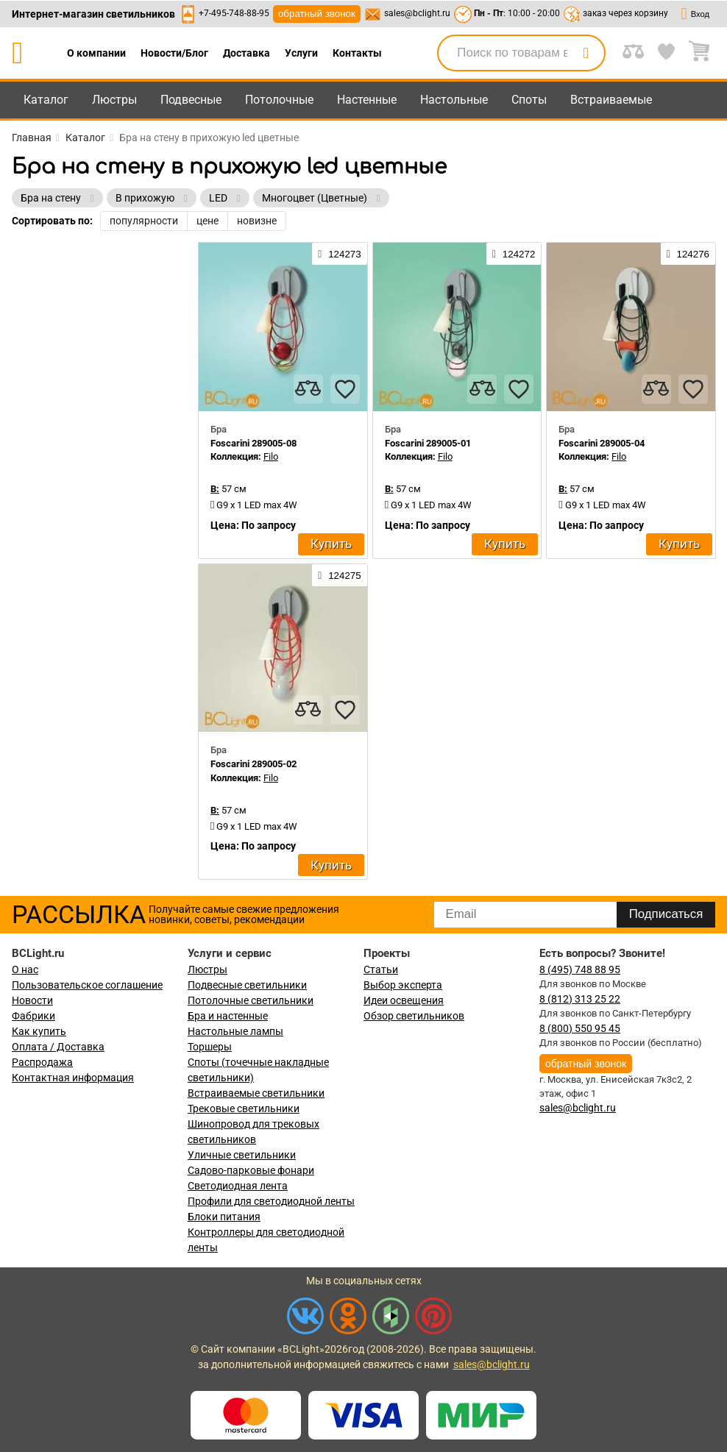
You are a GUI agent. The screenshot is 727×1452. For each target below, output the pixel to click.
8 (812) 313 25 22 (579, 999)
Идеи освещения (404, 1000)
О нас (25, 969)
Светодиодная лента (238, 1186)
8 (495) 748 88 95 (579, 969)
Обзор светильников (414, 1016)
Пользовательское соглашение (87, 985)
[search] (585, 53)
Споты (529, 100)
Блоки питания (224, 1217)
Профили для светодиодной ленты (271, 1201)
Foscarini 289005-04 (601, 443)
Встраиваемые (611, 100)
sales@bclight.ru (417, 13)
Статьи (381, 969)
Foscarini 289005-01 (428, 443)
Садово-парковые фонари (251, 1170)
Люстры (114, 100)
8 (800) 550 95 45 (579, 1028)
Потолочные (279, 100)
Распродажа (42, 1062)
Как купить (39, 1031)
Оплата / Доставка (58, 1047)
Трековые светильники (243, 1108)
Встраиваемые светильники (256, 1093)
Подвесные (190, 100)
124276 (688, 254)
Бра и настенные (228, 1016)
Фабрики (33, 1016)
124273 (339, 254)
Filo (270, 456)
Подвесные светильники (247, 985)
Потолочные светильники (250, 1000)
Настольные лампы (235, 1031)
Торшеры (210, 1047)
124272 (513, 254)
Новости (32, 1000)
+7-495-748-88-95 (234, 13)
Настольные (454, 100)
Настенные (367, 100)
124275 (339, 575)
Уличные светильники (242, 1155)
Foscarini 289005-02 (253, 763)
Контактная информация (73, 1077)
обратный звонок (316, 13)
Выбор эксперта (403, 985)
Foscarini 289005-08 (253, 443)
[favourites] (345, 389)
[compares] (308, 389)
